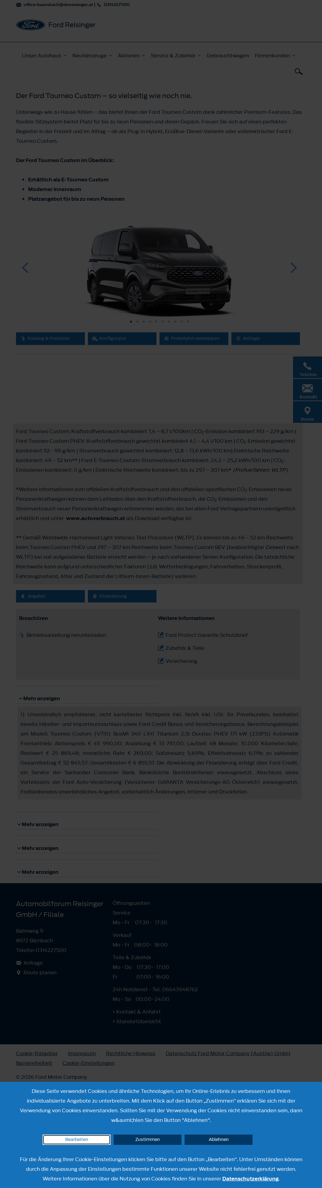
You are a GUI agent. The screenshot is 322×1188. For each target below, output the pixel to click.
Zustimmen (147, 1139)
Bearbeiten (76, 1139)
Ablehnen (219, 1139)
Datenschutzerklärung (250, 1178)
